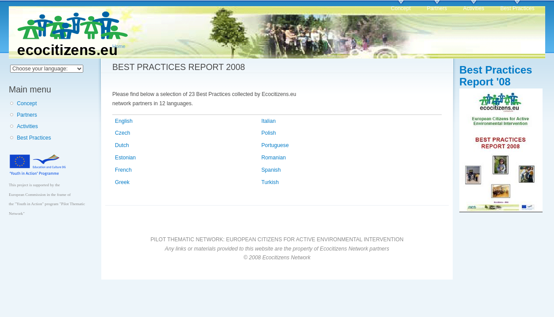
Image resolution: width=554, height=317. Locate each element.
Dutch (122, 145)
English (124, 121)
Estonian (125, 158)
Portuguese (275, 145)
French (123, 170)
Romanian (274, 158)
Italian (269, 121)
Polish (269, 133)
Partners (437, 8)
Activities (473, 8)
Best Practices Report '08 (495, 76)
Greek (122, 182)
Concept (400, 8)
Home (119, 46)
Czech (122, 133)
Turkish (270, 182)
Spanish (271, 170)
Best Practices (517, 8)
